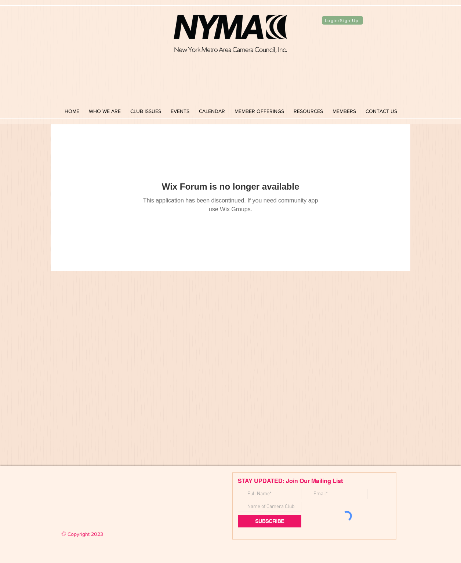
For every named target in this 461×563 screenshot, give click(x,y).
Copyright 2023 (82, 534)
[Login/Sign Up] (342, 20)
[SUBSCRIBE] (269, 521)
